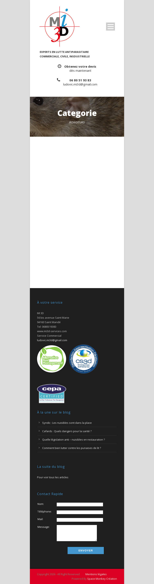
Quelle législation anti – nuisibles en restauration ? (73, 439)
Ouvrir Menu (110, 27)
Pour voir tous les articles (52, 477)
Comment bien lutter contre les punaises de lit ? (71, 448)
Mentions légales (96, 574)
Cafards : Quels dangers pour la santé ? (67, 431)
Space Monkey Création (102, 579)
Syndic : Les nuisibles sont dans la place (67, 423)
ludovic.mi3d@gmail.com (80, 84)
